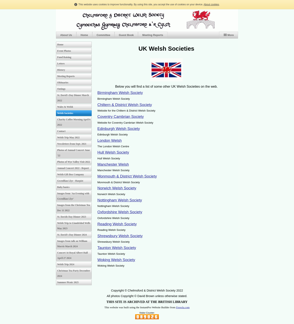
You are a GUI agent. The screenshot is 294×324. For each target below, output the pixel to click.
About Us (66, 35)
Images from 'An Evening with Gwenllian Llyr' (73, 196)
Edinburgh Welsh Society (118, 128)
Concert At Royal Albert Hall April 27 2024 (72, 255)
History (61, 69)
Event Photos (64, 50)
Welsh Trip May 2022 (68, 137)
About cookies (211, 4)
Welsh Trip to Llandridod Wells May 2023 (73, 226)
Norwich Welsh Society (116, 188)
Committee (103, 35)
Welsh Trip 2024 (65, 264)
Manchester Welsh (113, 164)
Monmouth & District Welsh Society (127, 176)
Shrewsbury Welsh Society (120, 236)
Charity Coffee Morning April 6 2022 (73, 122)
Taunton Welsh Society (116, 248)
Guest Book (126, 35)
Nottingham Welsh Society (119, 200)
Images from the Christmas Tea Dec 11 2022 (73, 208)
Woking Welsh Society (116, 260)
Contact (61, 131)
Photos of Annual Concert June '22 (73, 153)
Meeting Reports (152, 35)
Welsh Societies (65, 113)
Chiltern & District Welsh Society (124, 105)
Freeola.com (182, 307)
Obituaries (62, 82)
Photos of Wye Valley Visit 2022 (73, 161)
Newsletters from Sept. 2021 (71, 143)
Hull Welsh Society (113, 152)
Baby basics (63, 187)
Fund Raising (64, 57)
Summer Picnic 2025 (68, 282)
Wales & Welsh (65, 106)
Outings (61, 88)
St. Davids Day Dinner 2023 (71, 216)
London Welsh (109, 140)
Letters (61, 63)
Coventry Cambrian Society (120, 116)
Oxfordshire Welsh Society (119, 212)
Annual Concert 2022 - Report (73, 168)
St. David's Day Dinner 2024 (72, 234)
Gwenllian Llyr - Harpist (70, 180)
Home (84, 35)
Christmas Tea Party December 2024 (73, 273)
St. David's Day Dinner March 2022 (73, 98)
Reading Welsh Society (117, 224)
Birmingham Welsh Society (120, 92)
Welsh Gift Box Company (70, 174)
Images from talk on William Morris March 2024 (72, 244)
